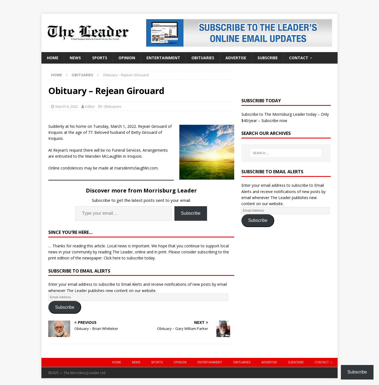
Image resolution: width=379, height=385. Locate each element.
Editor (90, 106)
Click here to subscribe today (129, 258)
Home (52, 57)
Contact (298, 57)
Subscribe (268, 57)
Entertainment (163, 57)
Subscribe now (274, 120)
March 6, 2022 (66, 106)
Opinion (126, 57)
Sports (99, 57)
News (75, 57)
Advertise (235, 57)
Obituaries (202, 57)
